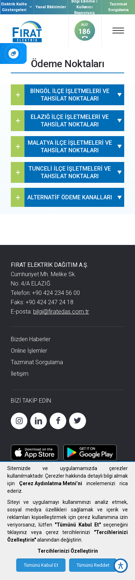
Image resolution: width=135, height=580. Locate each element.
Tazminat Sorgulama (118, 7)
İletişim (19, 373)
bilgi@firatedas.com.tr (61, 311)
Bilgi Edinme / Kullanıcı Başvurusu (84, 7)
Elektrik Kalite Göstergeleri (17, 7)
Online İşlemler (29, 350)
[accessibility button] (120, 565)
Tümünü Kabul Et (40, 565)
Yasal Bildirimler (50, 7)
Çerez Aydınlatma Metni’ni (50, 483)
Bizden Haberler (30, 339)
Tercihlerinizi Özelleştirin (67, 551)
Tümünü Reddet (92, 565)
